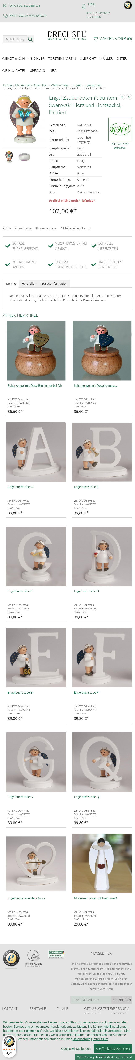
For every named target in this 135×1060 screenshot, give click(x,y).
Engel (76, 84)
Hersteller (29, 283)
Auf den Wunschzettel (17, 228)
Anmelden (93, 17)
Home (7, 84)
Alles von (120, 145)
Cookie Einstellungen (76, 1048)
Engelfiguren (92, 84)
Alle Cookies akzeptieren (113, 1048)
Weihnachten (60, 84)
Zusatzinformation (54, 283)
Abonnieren (122, 999)
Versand (127, 1057)
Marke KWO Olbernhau (31, 84)
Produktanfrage (46, 228)
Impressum (100, 1039)
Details (11, 283)
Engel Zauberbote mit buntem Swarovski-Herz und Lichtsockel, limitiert (56, 87)
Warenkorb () (116, 38)
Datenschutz (81, 1039)
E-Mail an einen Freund (75, 228)
